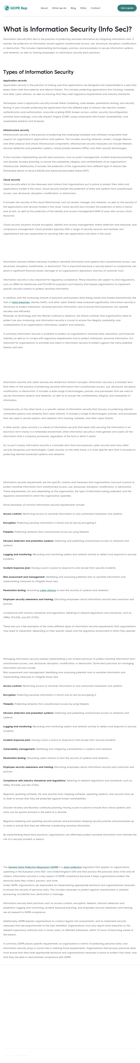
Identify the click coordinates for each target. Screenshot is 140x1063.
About (44, 8)
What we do (59, 8)
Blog (73, 8)
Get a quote (127, 8)
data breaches (21, 302)
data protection (73, 867)
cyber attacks (48, 590)
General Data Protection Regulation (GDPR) (33, 867)
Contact (95, 8)
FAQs (83, 8)
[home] (15, 8)
